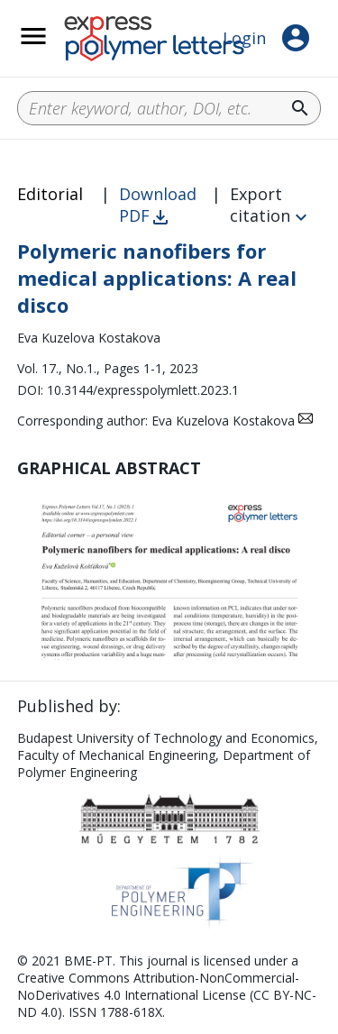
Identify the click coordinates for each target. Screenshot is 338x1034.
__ (57, 46)
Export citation (260, 204)
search (300, 108)
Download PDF (157, 204)
